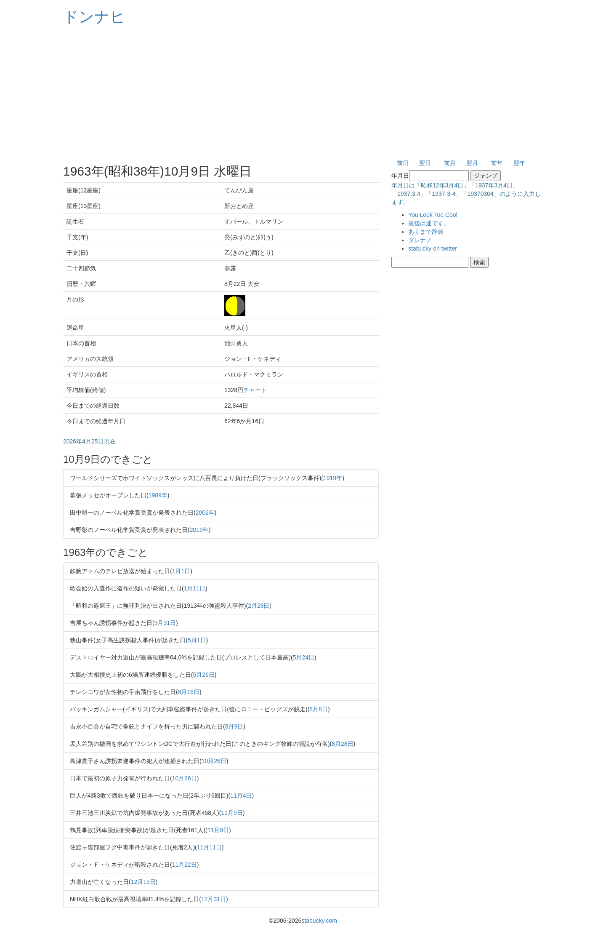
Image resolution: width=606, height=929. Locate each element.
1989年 (158, 495)
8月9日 (234, 726)
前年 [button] (497, 163)
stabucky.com (319, 920)
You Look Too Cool (432, 214)
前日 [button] (403, 163)
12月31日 (213, 899)
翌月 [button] (472, 163)
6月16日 (188, 692)
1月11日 (194, 588)
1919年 (332, 478)
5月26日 (203, 674)
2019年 (199, 529)
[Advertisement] (303, 93)
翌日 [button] (425, 163)
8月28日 (342, 743)
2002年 (205, 512)
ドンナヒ (94, 16)
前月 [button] (450, 163)
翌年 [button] (519, 163)
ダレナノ (420, 240)
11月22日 (184, 864)
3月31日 (165, 622)
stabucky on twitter (432, 248)
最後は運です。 (428, 223)
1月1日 (181, 571)
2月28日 (258, 605)
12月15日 (143, 881)
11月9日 (231, 812)
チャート (255, 390)
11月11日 (209, 847)
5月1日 (197, 640)
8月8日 (318, 709)
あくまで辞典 (426, 231)
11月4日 (241, 795)
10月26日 (214, 761)
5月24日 (303, 657)
